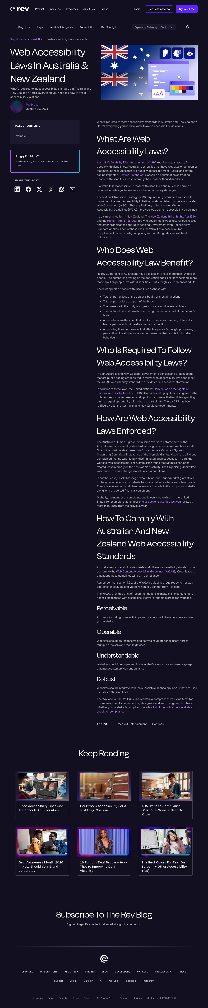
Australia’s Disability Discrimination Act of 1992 (126, 162)
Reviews (137, 998)
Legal (40, 27)
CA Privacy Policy (105, 998)
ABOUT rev (71, 971)
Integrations (49, 971)
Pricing (90, 971)
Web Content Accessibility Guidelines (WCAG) (145, 571)
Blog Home (24, 27)
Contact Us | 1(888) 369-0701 (161, 998)
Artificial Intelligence (61, 27)
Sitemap (124, 998)
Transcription (87, 27)
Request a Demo (159, 9)
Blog (105, 971)
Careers (142, 971)
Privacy (87, 998)
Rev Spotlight (108, 27)
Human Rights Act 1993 (122, 220)
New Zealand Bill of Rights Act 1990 (173, 216)
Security (63, 998)
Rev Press (32, 104)
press (182, 971)
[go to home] (104, 959)
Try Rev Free (187, 9)
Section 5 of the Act (132, 175)
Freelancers (163, 971)
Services (27, 971)
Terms (75, 998)
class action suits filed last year (162, 501)
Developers (122, 971)
